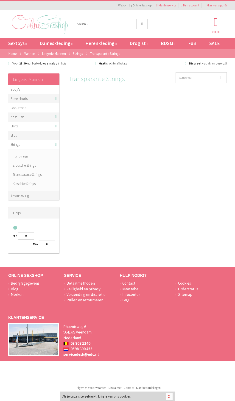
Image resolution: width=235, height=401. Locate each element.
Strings (15, 144)
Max (35, 244)
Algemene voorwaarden (91, 388)
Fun (192, 43)
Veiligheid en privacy (84, 289)
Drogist (139, 43)
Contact (128, 283)
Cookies (184, 283)
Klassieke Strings (24, 184)
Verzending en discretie (86, 294)
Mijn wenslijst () (215, 5)
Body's (15, 89)
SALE (214, 43)
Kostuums (17, 117)
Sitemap (185, 294)
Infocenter (131, 294)
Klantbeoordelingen (148, 388)
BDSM (168, 43)
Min (15, 236)
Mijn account (190, 5)
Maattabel (131, 289)
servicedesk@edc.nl (81, 354)
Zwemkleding (20, 195)
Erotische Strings (24, 165)
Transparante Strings (27, 174)
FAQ (125, 300)
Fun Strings (20, 156)
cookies (125, 396)
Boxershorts (19, 98)
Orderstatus (188, 289)
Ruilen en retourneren (85, 300)
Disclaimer (115, 388)
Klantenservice (166, 5)
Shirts (14, 126)
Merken (17, 294)
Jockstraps (18, 108)
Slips (14, 135)
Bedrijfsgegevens (25, 283)
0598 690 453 (77, 348)
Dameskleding (56, 43)
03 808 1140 (76, 343)
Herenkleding (101, 43)
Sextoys (17, 43)
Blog (14, 289)
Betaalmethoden (81, 283)
